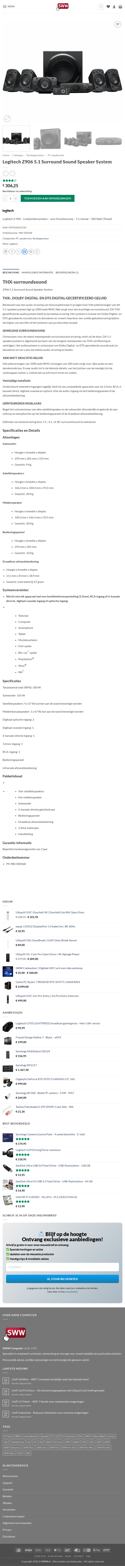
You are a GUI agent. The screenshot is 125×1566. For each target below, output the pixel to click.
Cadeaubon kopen (14, 1516)
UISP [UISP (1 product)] (67, 1442)
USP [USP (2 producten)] (99, 1442)
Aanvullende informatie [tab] (37, 272)
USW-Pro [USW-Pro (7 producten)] (54, 1447)
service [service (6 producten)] (111, 1436)
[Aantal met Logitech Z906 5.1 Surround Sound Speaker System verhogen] (16, 198)
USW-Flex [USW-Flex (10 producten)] (28, 1447)
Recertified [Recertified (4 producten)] (99, 1436)
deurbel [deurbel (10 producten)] (44, 1436)
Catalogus (18, 155)
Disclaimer (9, 1536)
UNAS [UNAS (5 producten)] (76, 1442)
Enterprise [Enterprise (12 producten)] (70, 1436)
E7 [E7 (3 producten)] (53, 1436)
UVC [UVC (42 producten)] (20, 1453)
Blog (68, 1556)
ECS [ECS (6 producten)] (59, 1436)
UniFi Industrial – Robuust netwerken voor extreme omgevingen (50, 1412)
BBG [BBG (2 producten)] (17, 1436)
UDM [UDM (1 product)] (48, 1442)
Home (6, 155)
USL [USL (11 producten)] (92, 1442)
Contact (78, 1556)
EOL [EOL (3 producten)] (80, 1436)
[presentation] (15, 1561)
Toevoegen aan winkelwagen (47, 198)
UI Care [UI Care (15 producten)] (58, 1442)
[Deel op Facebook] (12, 251)
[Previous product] (12, 173)
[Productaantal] (10, 198)
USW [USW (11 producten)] (106, 1442)
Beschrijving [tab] (11, 272)
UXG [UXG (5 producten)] (28, 1453)
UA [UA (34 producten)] (41, 1442)
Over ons (40, 1556)
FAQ (88, 1556)
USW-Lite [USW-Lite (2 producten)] (41, 1447)
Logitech (13, 243)
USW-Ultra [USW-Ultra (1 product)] (9, 1453)
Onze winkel (55, 1556)
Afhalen (7, 1503)
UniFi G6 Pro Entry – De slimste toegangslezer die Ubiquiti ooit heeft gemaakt (58, 1390)
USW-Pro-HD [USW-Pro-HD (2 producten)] (69, 1447)
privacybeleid (70, 1292)
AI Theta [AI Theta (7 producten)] (8, 1436)
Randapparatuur (35, 155)
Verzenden (9, 1509)
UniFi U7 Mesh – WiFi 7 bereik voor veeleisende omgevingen (48, 1401)
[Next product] (5, 173)
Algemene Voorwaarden (17, 1522)
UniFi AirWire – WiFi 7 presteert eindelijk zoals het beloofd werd (50, 1379)
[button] (9, 6)
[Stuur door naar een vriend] (25, 251)
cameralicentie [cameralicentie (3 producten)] (30, 1436)
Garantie (8, 1489)
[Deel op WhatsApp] (6, 251)
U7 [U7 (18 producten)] (34, 1442)
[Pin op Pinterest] (31, 251)
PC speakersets (56, 155)
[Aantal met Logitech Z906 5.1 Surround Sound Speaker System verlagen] (5, 198)
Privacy (7, 1529)
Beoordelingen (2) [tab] (67, 272)
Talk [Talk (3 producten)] (6, 1442)
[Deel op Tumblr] (37, 251)
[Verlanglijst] (108, 6)
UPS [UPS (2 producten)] (84, 1442)
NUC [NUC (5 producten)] (88, 1436)
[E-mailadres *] (62, 1267)
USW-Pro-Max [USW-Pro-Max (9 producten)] (86, 1447)
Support (7, 1482)
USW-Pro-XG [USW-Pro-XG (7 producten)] (103, 1447)
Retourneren (10, 1476)
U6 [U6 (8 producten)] (28, 1442)
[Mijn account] (114, 6)
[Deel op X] (18, 251)
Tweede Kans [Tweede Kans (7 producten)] (17, 1442)
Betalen (7, 1496)
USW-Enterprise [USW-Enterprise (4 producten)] (12, 1447)
